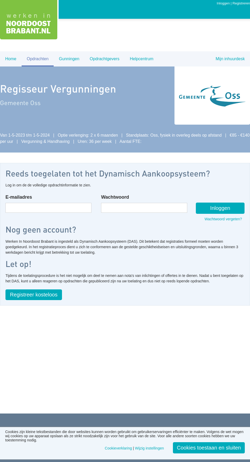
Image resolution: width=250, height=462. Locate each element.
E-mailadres (18, 197)
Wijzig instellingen (149, 448)
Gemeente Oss (20, 103)
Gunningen (69, 59)
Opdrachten (38, 59)
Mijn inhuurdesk (230, 59)
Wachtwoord (115, 197)
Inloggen (223, 3)
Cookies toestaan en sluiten (209, 448)
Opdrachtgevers (105, 59)
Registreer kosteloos (33, 294)
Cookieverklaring (118, 448)
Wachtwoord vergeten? (223, 219)
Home (10, 59)
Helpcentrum (141, 59)
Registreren (241, 3)
